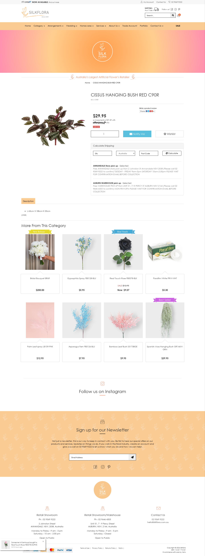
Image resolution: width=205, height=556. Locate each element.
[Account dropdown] (147, 2)
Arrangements (55, 25)
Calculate (172, 153)
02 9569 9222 (175, 1)
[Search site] (173, 15)
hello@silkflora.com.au (158, 522)
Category (39, 25)
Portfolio (144, 25)
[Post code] (148, 153)
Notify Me (137, 133)
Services (101, 25)
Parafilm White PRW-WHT (165, 278)
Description (28, 201)
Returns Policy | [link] (111, 548)
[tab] (28, 201)
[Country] (125, 153)
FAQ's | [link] (121, 548)
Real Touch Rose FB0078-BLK (123, 278)
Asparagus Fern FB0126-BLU (82, 346)
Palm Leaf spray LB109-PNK (40, 346)
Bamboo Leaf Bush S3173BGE (123, 346)
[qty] (102, 153)
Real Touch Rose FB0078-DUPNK (24, 545)
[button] (170, 133)
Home (28, 25)
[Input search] (157, 15)
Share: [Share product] (147, 111)
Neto (184, 552)
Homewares (87, 25)
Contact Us (161, 2)
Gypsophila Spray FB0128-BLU (81, 278)
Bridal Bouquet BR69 (40, 278)
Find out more (53, 2)
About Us (114, 25)
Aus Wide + (152, 8)
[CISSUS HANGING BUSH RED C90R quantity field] (105, 133)
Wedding (71, 25)
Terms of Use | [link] (85, 548)
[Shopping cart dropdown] (179, 16)
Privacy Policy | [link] (98, 548)
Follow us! (166, 9)
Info (107, 122)
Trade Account (129, 25)
